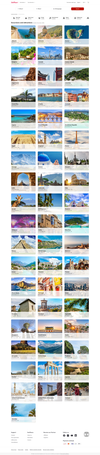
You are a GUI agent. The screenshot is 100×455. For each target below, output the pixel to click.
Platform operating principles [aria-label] (35, 449)
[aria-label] (14, 2)
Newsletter (30, 437)
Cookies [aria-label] (26, 449)
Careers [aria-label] (29, 440)
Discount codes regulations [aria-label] (48, 449)
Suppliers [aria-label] (46, 437)
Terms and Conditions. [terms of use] (64, 453)
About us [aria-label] (29, 435)
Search (77, 8)
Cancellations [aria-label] (14, 442)
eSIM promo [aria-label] (14, 440)
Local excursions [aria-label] (14, 14)
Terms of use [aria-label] (13, 449)
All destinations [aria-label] (21, 14)
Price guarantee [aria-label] (15, 437)
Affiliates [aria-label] (46, 435)
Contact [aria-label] (13, 435)
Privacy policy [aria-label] (20, 449)
